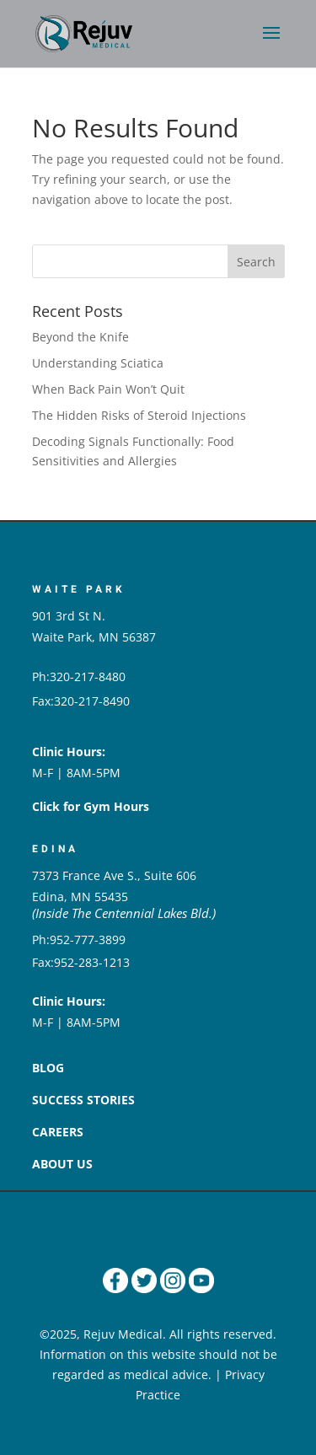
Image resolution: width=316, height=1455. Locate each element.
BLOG (48, 1068)
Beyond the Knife (80, 337)
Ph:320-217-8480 (79, 676)
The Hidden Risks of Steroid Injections (139, 415)
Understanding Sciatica (97, 363)
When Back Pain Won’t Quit (108, 389)
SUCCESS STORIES (83, 1100)
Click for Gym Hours (90, 806)
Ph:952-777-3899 (79, 940)
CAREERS (57, 1132)
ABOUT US (62, 1164)
